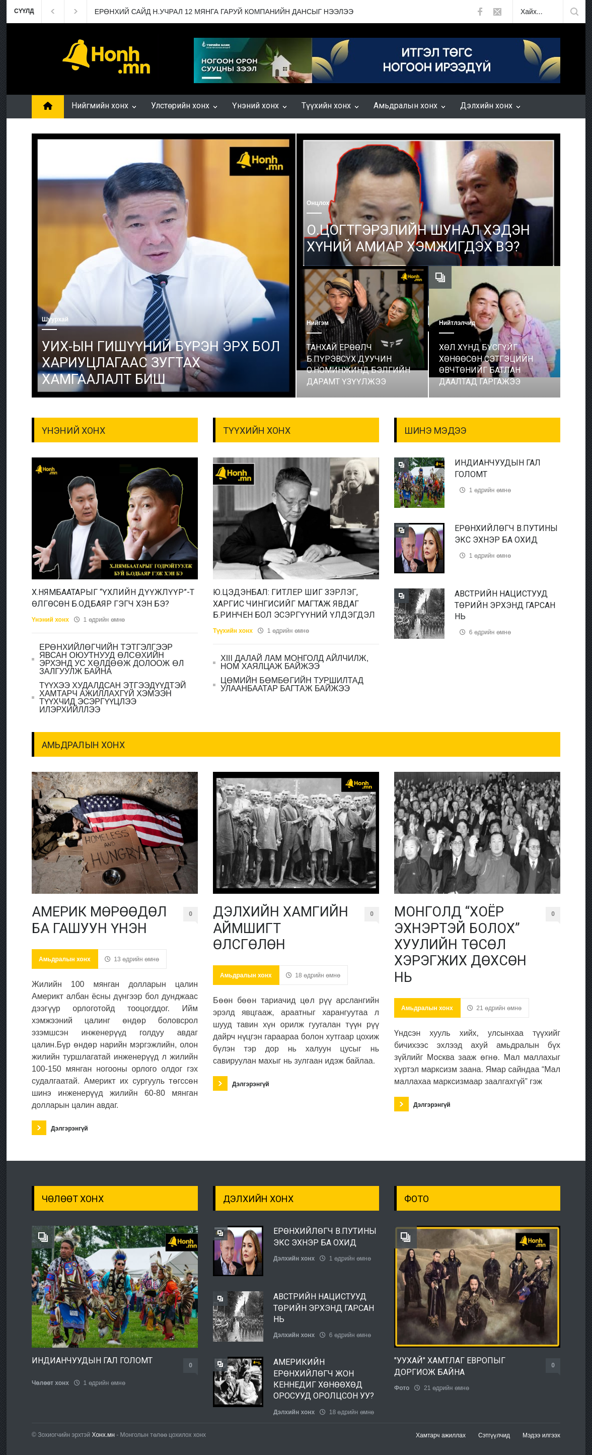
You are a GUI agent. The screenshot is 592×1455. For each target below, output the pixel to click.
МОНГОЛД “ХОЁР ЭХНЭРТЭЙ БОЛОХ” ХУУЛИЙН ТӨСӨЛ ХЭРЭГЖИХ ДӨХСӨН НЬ (460, 944)
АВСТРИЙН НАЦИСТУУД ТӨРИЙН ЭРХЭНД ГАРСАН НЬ (505, 605)
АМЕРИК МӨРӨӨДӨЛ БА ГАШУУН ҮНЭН (99, 920)
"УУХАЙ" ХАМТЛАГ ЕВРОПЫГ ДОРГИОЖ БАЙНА (449, 1366)
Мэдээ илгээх (541, 1435)
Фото (401, 1388)
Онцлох (318, 203)
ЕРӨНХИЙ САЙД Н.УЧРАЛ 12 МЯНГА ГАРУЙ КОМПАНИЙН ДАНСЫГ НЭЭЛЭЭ (224, 12)
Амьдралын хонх (405, 105)
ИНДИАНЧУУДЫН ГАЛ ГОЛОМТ (92, 1360)
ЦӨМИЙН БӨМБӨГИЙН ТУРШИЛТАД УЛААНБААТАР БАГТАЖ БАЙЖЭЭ (291, 684)
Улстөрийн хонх (180, 105)
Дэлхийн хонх (486, 105)
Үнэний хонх (255, 105)
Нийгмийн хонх (99, 105)
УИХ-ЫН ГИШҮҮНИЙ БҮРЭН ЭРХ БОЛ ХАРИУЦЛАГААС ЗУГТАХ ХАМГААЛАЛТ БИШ (161, 363)
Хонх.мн (103, 1434)
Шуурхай (55, 319)
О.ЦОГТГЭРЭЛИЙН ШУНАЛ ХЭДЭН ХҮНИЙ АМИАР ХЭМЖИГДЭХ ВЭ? (418, 238)
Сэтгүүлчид (494, 1435)
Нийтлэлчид (457, 322)
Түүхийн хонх (326, 105)
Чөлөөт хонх (50, 1382)
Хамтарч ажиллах (441, 1435)
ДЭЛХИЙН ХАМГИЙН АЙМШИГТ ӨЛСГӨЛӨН (280, 928)
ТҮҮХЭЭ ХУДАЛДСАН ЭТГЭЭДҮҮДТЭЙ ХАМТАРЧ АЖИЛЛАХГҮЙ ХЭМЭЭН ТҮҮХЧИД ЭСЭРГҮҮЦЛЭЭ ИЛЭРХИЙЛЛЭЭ (112, 697)
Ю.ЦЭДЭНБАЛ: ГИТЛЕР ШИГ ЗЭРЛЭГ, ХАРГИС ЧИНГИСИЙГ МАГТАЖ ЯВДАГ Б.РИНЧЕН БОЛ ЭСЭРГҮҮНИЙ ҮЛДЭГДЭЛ (294, 603)
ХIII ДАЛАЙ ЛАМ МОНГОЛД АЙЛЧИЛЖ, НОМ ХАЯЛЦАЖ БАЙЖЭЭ (294, 662)
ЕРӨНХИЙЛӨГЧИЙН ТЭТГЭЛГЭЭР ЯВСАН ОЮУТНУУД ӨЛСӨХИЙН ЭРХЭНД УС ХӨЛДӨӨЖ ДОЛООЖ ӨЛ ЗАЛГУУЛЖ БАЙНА (111, 659)
